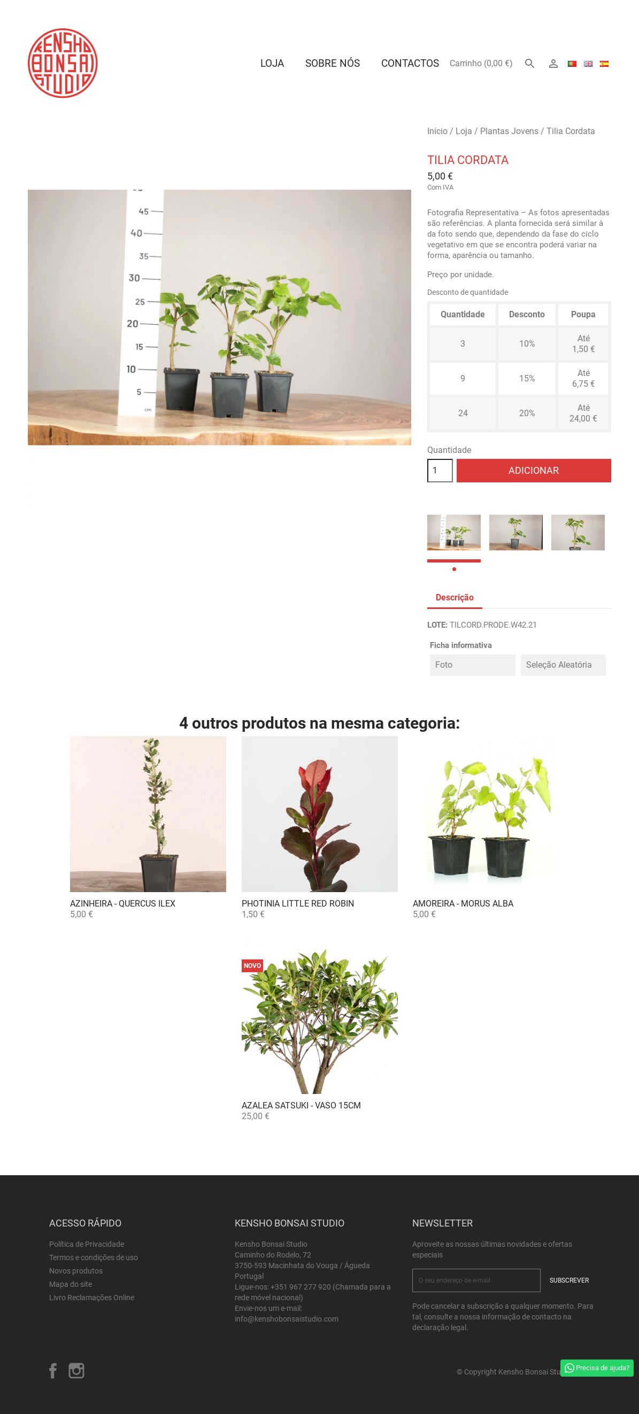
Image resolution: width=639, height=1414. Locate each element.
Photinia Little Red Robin (298, 904)
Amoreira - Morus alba (463, 904)
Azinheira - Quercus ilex (122, 904)
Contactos (410, 63)
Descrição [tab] (455, 597)
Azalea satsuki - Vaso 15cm (301, 1105)
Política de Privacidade (86, 1244)
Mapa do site (70, 1284)
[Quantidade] (440, 470)
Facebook (53, 1370)
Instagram (76, 1370)
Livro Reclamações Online (91, 1297)
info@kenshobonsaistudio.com (286, 1319)
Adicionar (534, 470)
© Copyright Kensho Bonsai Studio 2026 (523, 1372)
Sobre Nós (332, 63)
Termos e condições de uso (93, 1257)
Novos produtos (76, 1271)
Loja (272, 63)
